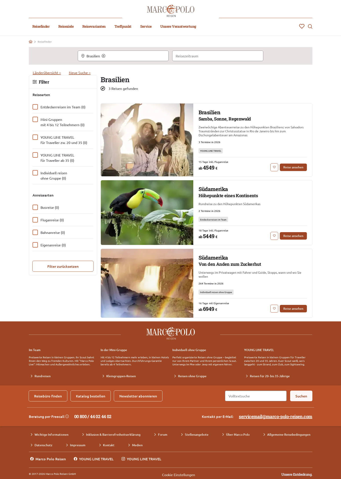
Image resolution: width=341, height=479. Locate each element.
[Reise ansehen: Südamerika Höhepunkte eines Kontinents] (293, 236)
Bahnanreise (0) (53, 232)
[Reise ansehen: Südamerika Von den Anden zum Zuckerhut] (293, 308)
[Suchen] (301, 396)
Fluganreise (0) (52, 220)
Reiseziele (66, 26)
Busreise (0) (50, 207)
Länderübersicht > (47, 72)
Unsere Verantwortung (178, 26)
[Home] (30, 41)
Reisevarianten (94, 26)
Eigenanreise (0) (53, 245)
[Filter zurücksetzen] (63, 266)
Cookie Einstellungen (178, 474)
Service (146, 26)
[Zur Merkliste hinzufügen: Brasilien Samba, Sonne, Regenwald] (274, 167)
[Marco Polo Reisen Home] (170, 10)
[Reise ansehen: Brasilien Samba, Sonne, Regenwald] (293, 167)
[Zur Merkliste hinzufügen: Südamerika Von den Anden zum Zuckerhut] (274, 308)
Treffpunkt (122, 26)
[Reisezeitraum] (217, 56)
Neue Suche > (80, 72)
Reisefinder (41, 26)
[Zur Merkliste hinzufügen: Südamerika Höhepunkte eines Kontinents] (274, 236)
